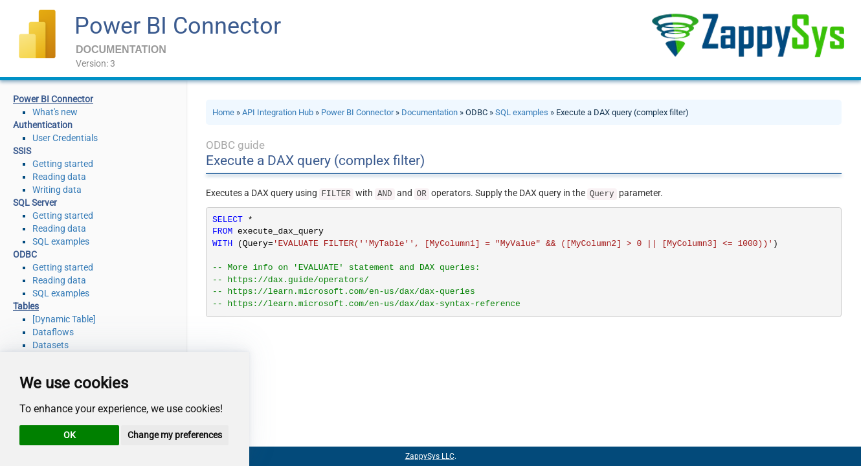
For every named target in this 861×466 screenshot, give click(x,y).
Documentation (429, 112)
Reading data (59, 177)
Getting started (62, 164)
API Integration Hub (277, 112)
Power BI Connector (177, 25)
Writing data (57, 189)
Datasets (50, 345)
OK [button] (69, 435)
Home (223, 112)
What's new (55, 112)
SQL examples (60, 241)
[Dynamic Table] (64, 319)
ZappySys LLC (429, 456)
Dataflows (53, 332)
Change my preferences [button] (175, 435)
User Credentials (65, 138)
